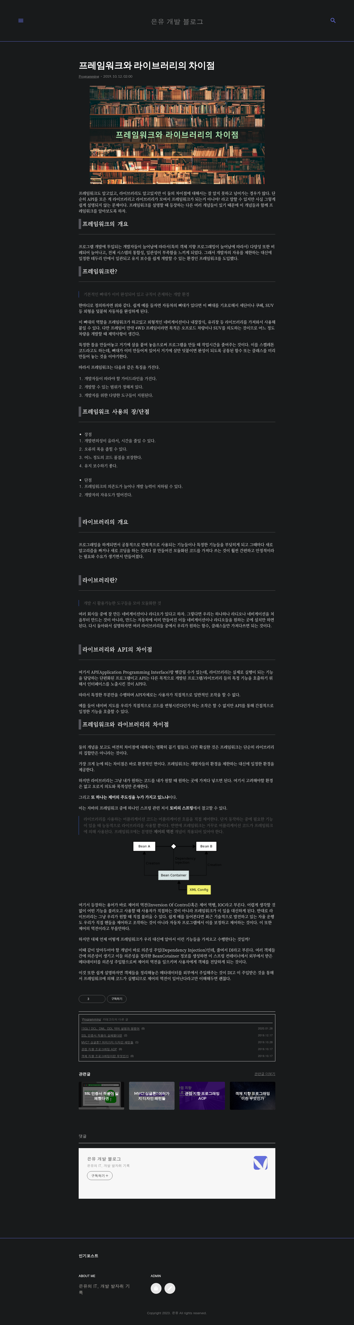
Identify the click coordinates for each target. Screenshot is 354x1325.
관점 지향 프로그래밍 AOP (99, 1049)
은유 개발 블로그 (104, 1159)
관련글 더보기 (264, 1073)
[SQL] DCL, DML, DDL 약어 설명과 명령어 (110, 1028)
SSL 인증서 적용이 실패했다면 (101, 1035)
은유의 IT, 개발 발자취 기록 (108, 1165)
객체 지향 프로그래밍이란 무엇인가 (105, 1056)
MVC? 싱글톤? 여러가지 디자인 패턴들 (107, 1042)
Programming (91, 1019)
